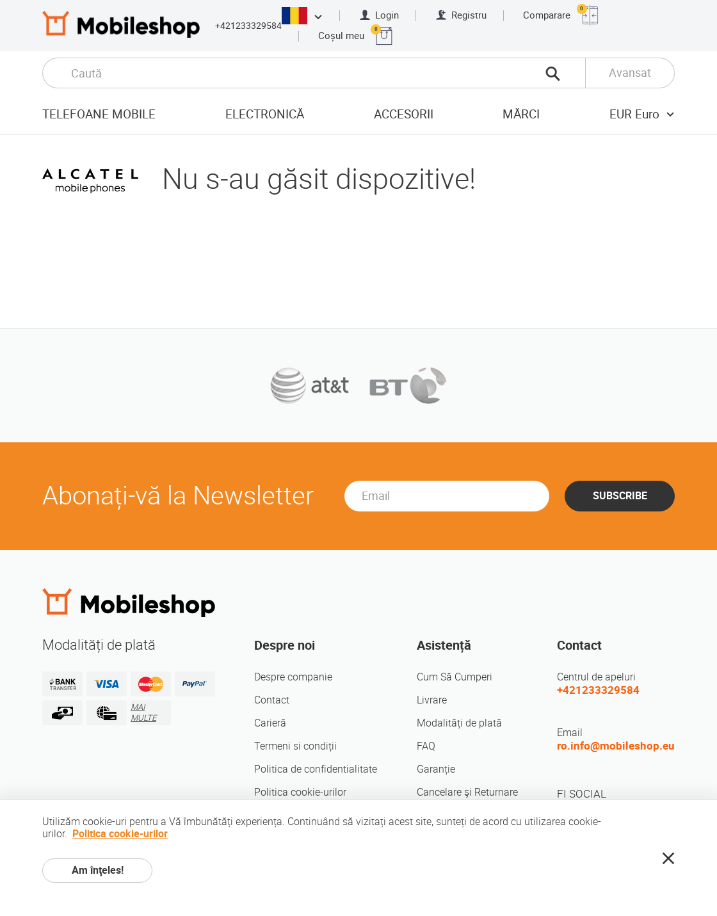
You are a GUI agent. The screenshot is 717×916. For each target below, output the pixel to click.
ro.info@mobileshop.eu (616, 745)
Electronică (264, 114)
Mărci (521, 114)
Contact (271, 700)
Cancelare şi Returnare (467, 792)
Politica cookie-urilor (300, 792)
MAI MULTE (143, 712)
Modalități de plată (459, 723)
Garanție (436, 769)
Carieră (270, 723)
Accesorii (403, 114)
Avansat (630, 72)
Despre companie (293, 677)
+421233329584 (248, 25)
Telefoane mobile (99, 114)
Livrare (432, 700)
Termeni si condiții (295, 746)
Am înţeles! (98, 870)
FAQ (426, 746)
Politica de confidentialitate (315, 769)
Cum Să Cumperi (454, 677)
